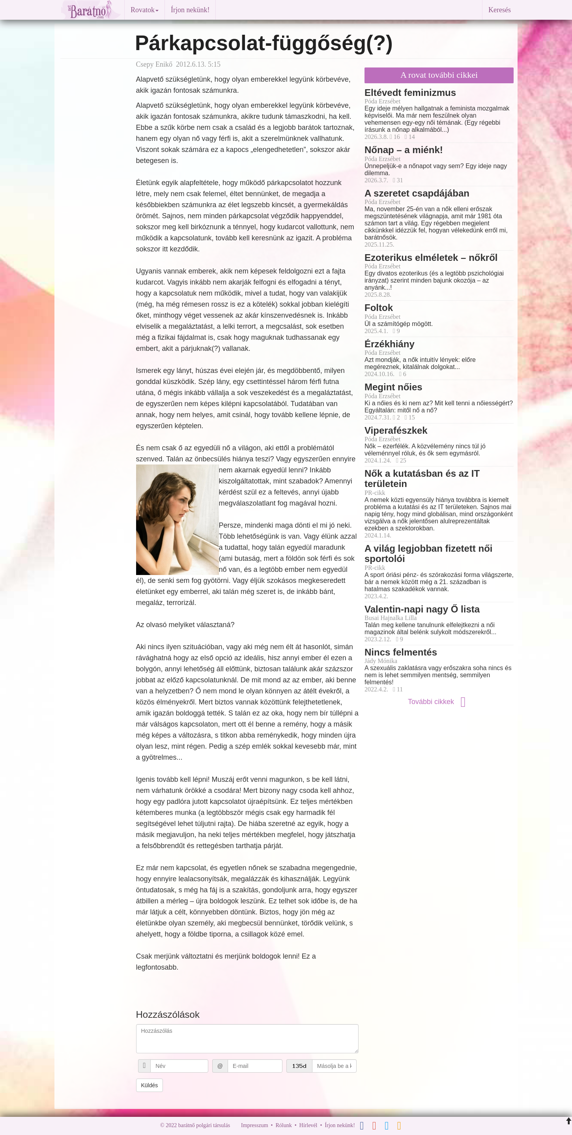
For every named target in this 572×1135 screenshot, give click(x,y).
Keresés (499, 10)
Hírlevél (308, 1125)
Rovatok (145, 10)
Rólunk (283, 1125)
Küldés (149, 1085)
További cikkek (439, 702)
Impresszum (254, 1125)
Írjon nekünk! (190, 10)
